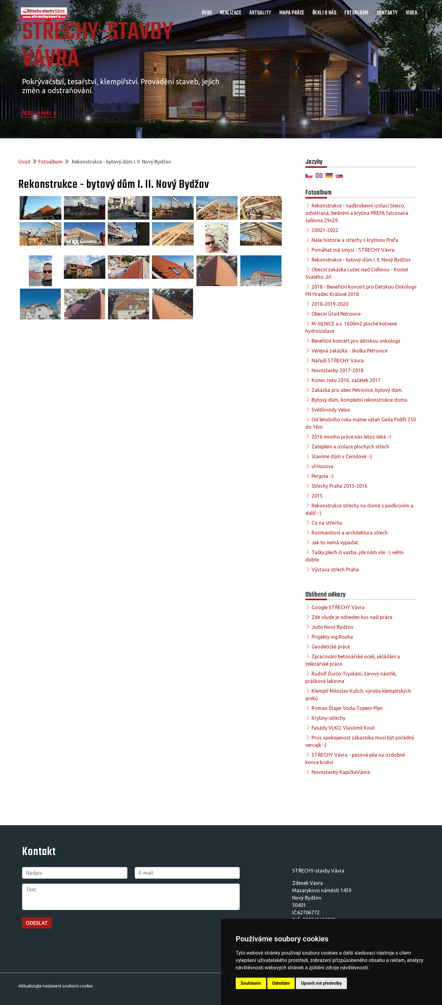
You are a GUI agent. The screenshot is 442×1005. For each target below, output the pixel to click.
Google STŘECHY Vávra (338, 607)
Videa (411, 13)
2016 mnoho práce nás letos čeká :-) (351, 436)
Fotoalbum (356, 13)
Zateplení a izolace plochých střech (350, 446)
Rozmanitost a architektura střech (350, 532)
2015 (317, 496)
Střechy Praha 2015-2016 (339, 486)
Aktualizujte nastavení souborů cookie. (56, 985)
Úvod (207, 13)
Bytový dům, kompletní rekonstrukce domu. (360, 400)
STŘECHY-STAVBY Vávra (97, 46)
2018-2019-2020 (330, 304)
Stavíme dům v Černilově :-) (342, 456)
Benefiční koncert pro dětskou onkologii (356, 341)
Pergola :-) (323, 476)
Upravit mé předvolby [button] (321, 983)
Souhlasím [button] (251, 983)
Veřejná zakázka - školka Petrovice (349, 350)
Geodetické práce (331, 646)
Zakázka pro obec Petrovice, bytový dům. (357, 390)
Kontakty (387, 13)
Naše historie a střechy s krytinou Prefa (355, 240)
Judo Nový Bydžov (332, 627)
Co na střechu (327, 523)
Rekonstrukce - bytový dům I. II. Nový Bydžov (361, 259)
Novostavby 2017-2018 (337, 370)
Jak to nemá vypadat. (335, 542)
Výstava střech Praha (335, 569)
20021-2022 (325, 230)
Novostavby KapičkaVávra (341, 772)
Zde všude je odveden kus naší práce (352, 617)
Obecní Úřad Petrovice (336, 314)
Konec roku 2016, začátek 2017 (346, 380)
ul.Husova (322, 466)
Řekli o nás (324, 13)
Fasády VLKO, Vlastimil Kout (343, 728)
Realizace (231, 13)
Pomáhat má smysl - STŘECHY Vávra (353, 250)
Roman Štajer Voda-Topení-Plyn (347, 708)
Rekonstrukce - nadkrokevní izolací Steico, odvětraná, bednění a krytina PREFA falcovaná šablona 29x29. (356, 213)
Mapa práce (291, 13)
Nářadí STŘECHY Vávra (338, 360)
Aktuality (260, 13)
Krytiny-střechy (328, 718)
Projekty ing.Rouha (332, 637)
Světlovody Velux (331, 409)
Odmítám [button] (281, 983)
